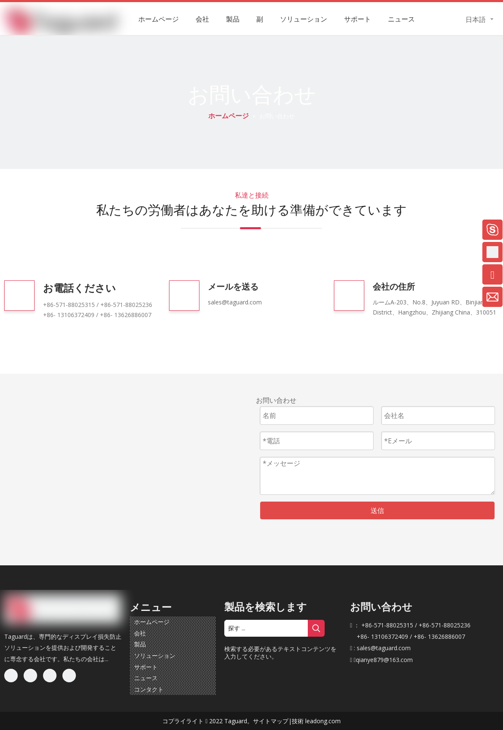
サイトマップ (270, 721)
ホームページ (151, 622)
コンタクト (149, 689)
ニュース (146, 678)
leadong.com (323, 721)
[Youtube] (69, 675)
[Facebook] (11, 675)
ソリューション (154, 655)
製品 (140, 644)
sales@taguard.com (235, 302)
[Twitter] (49, 675)
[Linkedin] (30, 675)
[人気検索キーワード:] (316, 628)
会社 (140, 633)
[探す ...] (266, 628)
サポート (146, 667)
